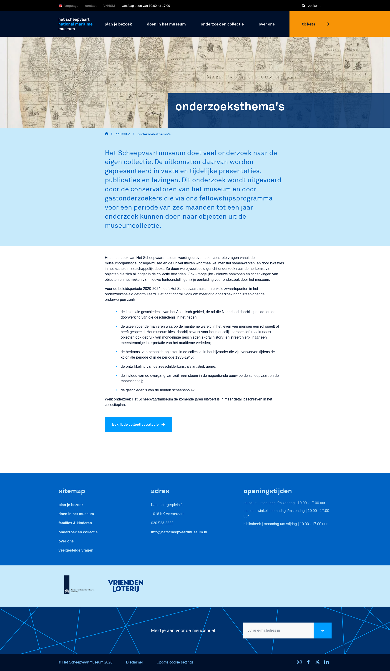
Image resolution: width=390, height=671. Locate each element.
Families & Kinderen (75, 523)
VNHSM (109, 6)
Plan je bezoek (71, 505)
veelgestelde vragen (76, 550)
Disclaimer (134, 662)
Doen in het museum (76, 514)
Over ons (66, 541)
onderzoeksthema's (154, 134)
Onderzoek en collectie (78, 532)
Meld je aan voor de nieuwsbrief (183, 630)
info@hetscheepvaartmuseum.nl (179, 532)
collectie (123, 134)
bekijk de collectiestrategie (138, 424)
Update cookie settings (175, 662)
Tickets (315, 23)
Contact (91, 6)
